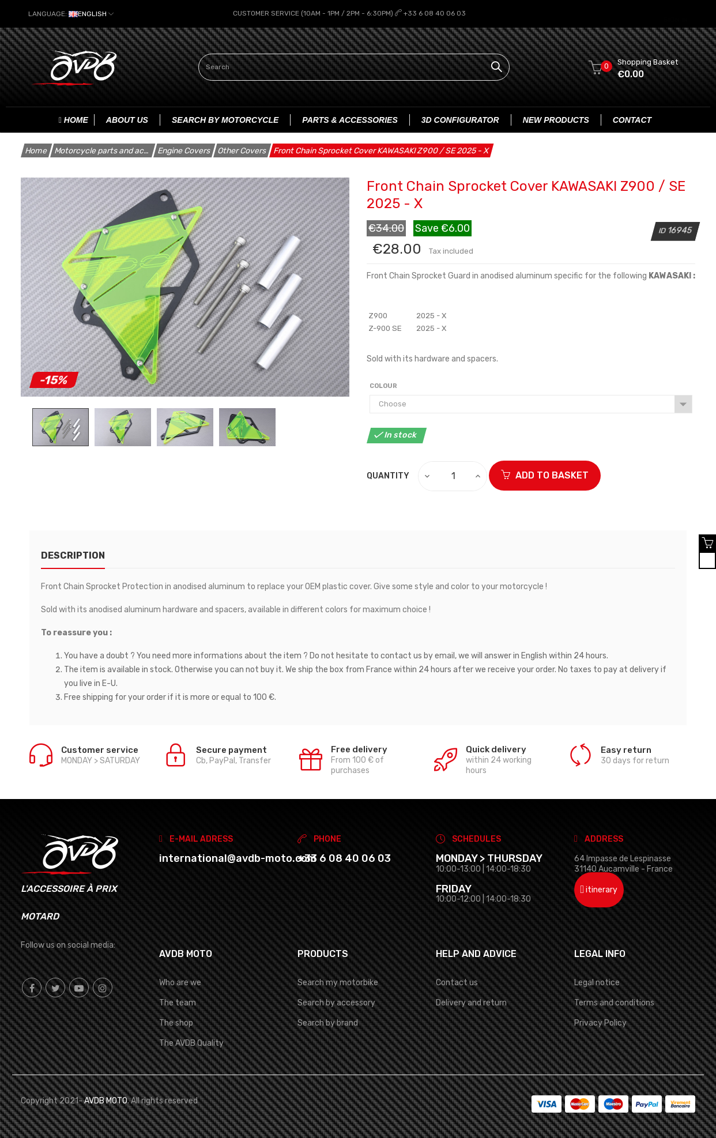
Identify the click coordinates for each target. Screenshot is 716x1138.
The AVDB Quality (191, 1043)
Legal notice (597, 982)
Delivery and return (471, 1002)
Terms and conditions (614, 1002)
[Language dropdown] (71, 14)
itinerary (599, 889)
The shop (176, 1022)
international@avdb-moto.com (237, 857)
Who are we (180, 982)
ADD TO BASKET (545, 474)
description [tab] (73, 554)
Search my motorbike (337, 982)
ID (663, 230)
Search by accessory (336, 1002)
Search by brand (327, 1022)
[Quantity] (453, 475)
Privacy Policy (600, 1022)
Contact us (457, 982)
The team (177, 1002)
